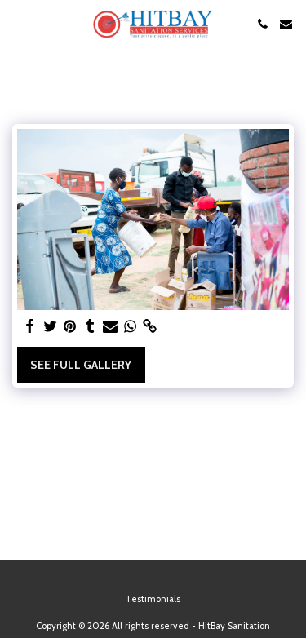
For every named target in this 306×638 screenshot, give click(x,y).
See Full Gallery (80, 364)
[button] (18, 23)
